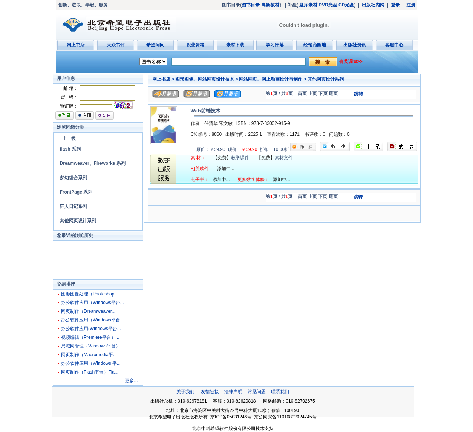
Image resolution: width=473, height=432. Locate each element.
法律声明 (233, 391)
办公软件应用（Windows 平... (91, 363)
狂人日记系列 (73, 206)
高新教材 (270, 5)
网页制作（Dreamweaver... (88, 311)
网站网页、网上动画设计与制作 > (272, 79)
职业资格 (195, 45)
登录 (395, 5)
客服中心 (394, 45)
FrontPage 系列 (76, 192)
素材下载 (235, 45)
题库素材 (308, 5)
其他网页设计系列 (78, 220)
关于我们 (185, 391)
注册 (410, 5)
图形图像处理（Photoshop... (89, 294)
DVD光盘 (327, 5)
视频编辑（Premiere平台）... (90, 337)
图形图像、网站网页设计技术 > (206, 79)
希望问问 (155, 45)
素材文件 (284, 157)
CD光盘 (346, 5)
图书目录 (251, 5)
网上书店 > (163, 79)
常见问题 (257, 391)
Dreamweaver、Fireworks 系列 (93, 163)
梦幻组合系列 (73, 177)
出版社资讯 (354, 45)
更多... (131, 380)
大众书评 (116, 45)
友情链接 (210, 391)
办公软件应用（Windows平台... (92, 302)
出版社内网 (373, 5)
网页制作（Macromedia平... (89, 354)
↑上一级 (68, 138)
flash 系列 (70, 149)
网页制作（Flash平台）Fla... (89, 372)
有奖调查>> (351, 61)
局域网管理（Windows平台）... (92, 346)
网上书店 (76, 45)
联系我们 (280, 391)
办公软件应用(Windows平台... (91, 328)
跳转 (358, 94)
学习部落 (275, 45)
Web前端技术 (205, 111)
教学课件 (240, 157)
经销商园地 (314, 45)
